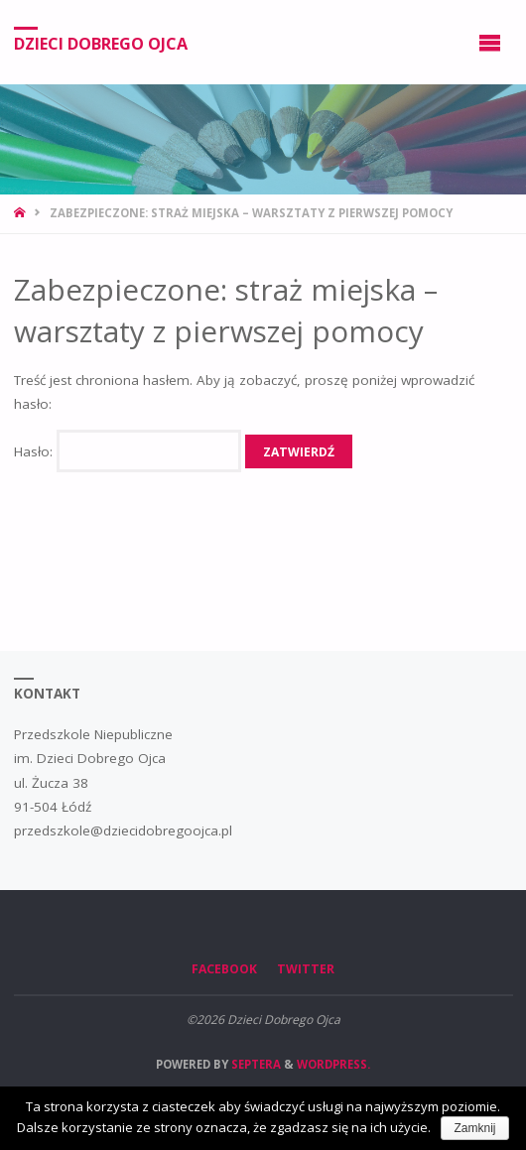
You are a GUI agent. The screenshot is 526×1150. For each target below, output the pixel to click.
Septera (254, 1064)
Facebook (224, 968)
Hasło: (127, 451)
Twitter (305, 968)
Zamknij (474, 1128)
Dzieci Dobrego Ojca (101, 43)
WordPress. (333, 1064)
